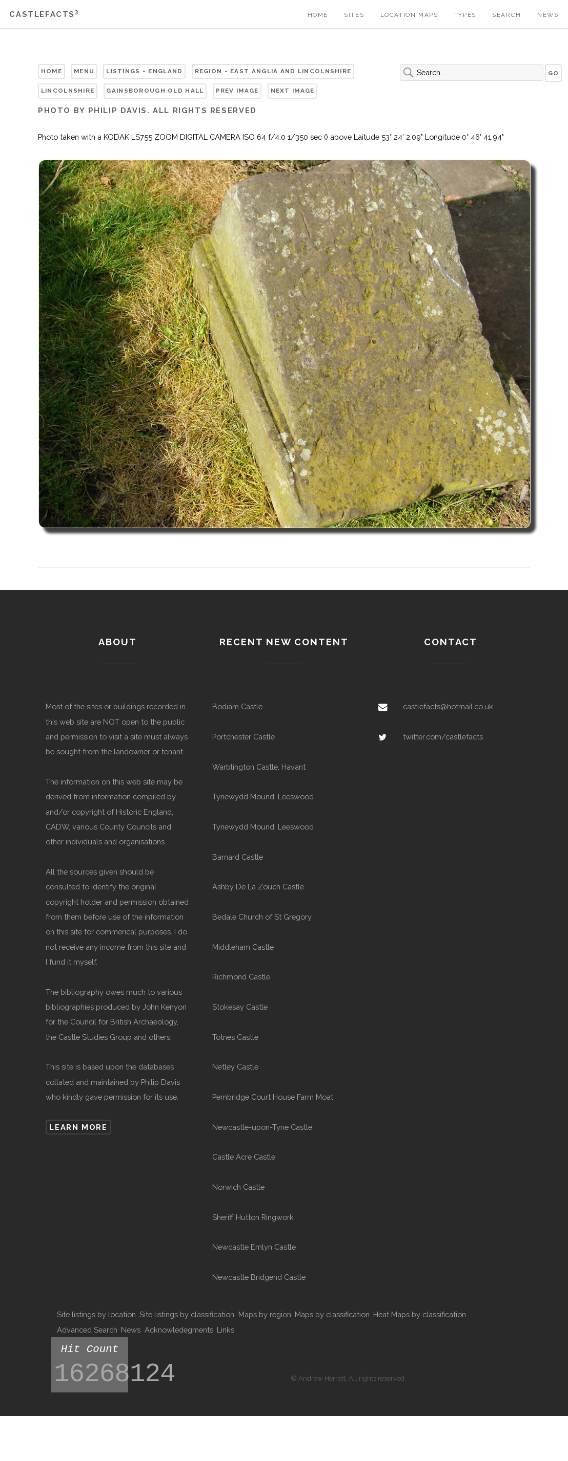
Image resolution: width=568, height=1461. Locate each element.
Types (465, 14)
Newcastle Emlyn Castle (254, 1246)
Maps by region (264, 1314)
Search (506, 14)
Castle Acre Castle (243, 1156)
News (547, 14)
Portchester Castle (243, 736)
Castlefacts (43, 14)
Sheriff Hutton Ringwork (253, 1217)
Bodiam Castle (237, 706)
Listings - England (144, 71)
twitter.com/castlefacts (443, 736)
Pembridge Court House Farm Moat (272, 1097)
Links (225, 1329)
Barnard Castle (237, 857)
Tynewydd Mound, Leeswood (263, 796)
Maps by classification (332, 1314)
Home (318, 14)
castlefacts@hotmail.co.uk (448, 706)
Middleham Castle (243, 947)
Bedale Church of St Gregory (262, 916)
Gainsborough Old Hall (155, 90)
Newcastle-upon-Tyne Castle (262, 1127)
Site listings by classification (186, 1314)
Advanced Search (87, 1329)
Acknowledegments (179, 1329)
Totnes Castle (235, 1037)
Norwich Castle (238, 1187)
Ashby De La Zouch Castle (258, 886)
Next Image (293, 90)
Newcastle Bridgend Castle (259, 1277)
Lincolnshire (68, 90)
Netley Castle (235, 1066)
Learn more (78, 1127)
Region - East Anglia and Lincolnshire (273, 71)
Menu (84, 71)
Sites (354, 14)
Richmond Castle (241, 976)
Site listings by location (96, 1314)
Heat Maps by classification (419, 1314)
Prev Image (237, 90)
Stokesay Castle (240, 1006)
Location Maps (409, 14)
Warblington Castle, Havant (259, 766)
